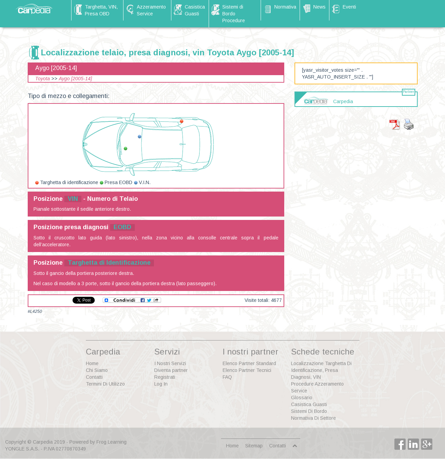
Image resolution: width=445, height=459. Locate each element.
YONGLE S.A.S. (22, 448)
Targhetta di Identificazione (109, 262)
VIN (73, 198)
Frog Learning (111, 442)
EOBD (122, 227)
